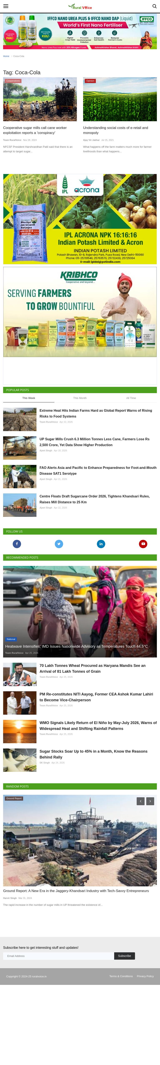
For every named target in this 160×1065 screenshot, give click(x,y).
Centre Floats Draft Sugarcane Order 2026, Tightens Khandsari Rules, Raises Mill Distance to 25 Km (95, 499)
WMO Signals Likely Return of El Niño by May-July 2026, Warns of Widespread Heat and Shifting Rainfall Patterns (98, 726)
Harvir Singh (10, 898)
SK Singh (45, 762)
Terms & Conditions (121, 976)
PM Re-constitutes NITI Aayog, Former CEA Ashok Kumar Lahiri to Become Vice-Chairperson (96, 697)
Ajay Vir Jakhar (91, 140)
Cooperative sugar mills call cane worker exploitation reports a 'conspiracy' (35, 130)
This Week (28, 398)
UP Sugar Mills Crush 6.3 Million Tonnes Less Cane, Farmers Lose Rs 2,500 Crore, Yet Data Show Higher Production (95, 442)
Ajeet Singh (46, 450)
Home (6, 56)
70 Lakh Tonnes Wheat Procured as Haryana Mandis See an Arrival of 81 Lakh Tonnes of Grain (93, 669)
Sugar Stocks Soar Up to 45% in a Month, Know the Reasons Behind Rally (94, 754)
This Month (79, 398)
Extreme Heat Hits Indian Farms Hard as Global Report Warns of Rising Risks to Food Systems (96, 413)
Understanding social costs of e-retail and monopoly (115, 130)
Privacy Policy (145, 976)
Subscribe (124, 956)
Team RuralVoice (12, 140)
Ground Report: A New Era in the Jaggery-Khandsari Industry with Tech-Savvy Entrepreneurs (76, 891)
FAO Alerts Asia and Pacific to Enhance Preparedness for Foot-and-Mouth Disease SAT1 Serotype (98, 470)
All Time (131, 398)
